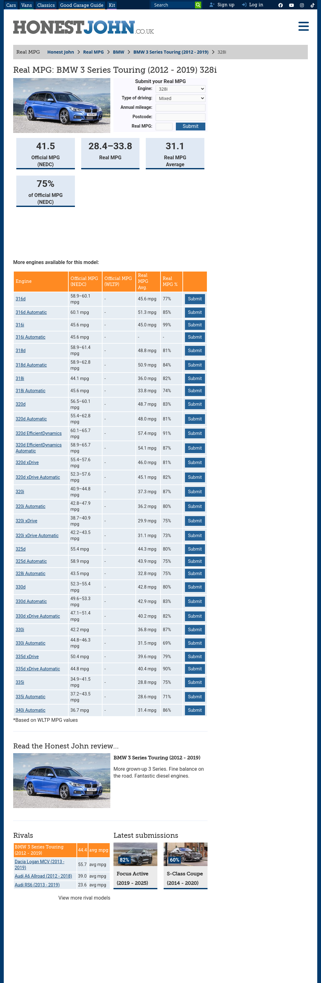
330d (21, 586)
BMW (118, 52)
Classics (46, 5)
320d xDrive (27, 462)
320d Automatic (31, 418)
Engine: (145, 88)
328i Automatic (30, 573)
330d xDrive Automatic (38, 616)
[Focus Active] (135, 854)
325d (21, 549)
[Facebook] (280, 4)
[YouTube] (291, 4)
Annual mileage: (137, 107)
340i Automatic (30, 710)
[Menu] (303, 26)
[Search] (198, 5)
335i (20, 682)
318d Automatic (31, 364)
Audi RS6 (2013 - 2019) (37, 884)
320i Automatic (30, 506)
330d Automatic (31, 601)
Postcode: (142, 116)
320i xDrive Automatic (37, 535)
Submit (190, 126)
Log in (252, 4)
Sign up (221, 4)
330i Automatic (30, 643)
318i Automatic (30, 390)
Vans (26, 5)
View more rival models (84, 898)
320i (20, 491)
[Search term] (176, 4)
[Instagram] (302, 4)
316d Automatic (31, 312)
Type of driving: (137, 97)
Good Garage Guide (81, 5)
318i (20, 378)
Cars (11, 5)
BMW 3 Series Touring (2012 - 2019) (170, 52)
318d (21, 350)
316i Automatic (30, 337)
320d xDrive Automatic (38, 477)
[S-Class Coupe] (186, 854)
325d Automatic (31, 561)
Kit (112, 5)
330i (20, 629)
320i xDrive (26, 520)
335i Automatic (30, 696)
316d (21, 298)
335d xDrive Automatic (38, 668)
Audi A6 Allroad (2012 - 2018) (43, 876)
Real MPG (93, 52)
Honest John (60, 52)
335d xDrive (27, 656)
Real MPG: (142, 126)
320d (21, 404)
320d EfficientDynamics (39, 433)
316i (20, 324)
